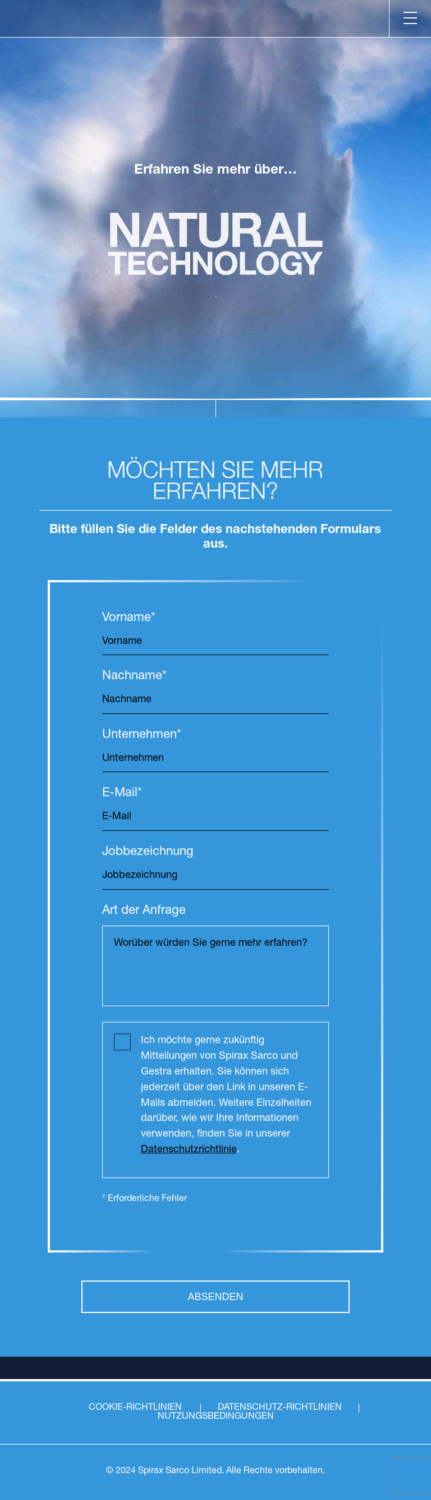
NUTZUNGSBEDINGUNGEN (216, 1417)
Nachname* (134, 677)
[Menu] (410, 18)
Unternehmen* (141, 735)
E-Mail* (122, 794)
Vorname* (128, 618)
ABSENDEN (215, 1296)
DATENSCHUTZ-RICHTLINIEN (280, 1408)
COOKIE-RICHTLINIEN (135, 1408)
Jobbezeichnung (148, 852)
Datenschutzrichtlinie (189, 1150)
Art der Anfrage (144, 911)
